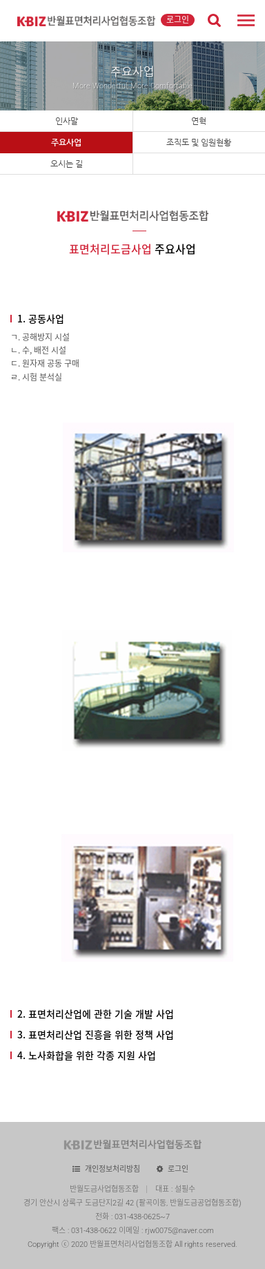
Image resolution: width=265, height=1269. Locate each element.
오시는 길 (66, 163)
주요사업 (66, 142)
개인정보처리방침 (112, 1169)
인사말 (66, 121)
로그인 (177, 20)
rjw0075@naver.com (179, 1230)
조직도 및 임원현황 (198, 142)
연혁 (198, 121)
